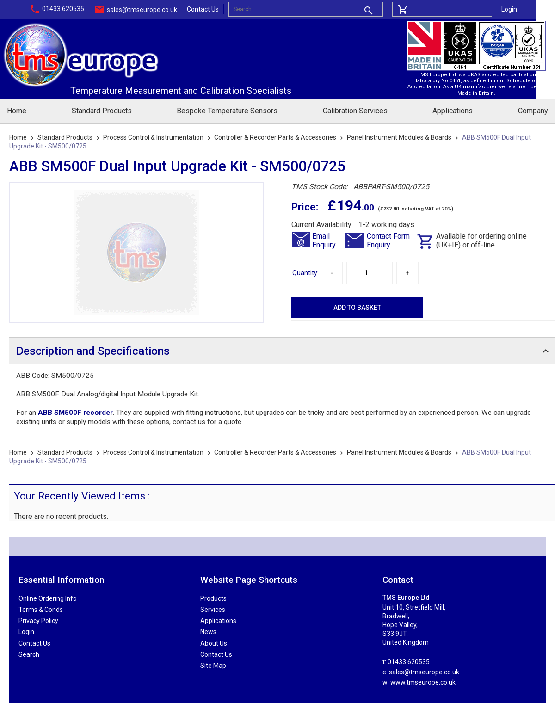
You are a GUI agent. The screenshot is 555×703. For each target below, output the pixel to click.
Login (509, 9)
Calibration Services (355, 110)
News (208, 631)
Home (16, 110)
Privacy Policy (38, 620)
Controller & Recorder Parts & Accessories (275, 137)
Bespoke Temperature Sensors (227, 110)
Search (28, 654)
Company (533, 110)
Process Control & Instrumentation (153, 137)
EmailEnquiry (324, 240)
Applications (452, 110)
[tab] (282, 351)
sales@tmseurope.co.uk (142, 9)
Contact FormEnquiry (388, 240)
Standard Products (102, 110)
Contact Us (203, 9)
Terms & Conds (40, 609)
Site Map (213, 665)
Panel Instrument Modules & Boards (399, 137)
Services (212, 609)
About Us (213, 643)
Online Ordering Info (47, 598)
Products (213, 598)
